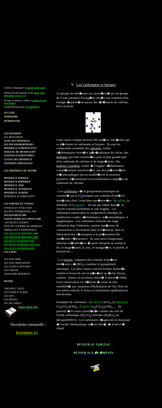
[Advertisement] (82, 36)
